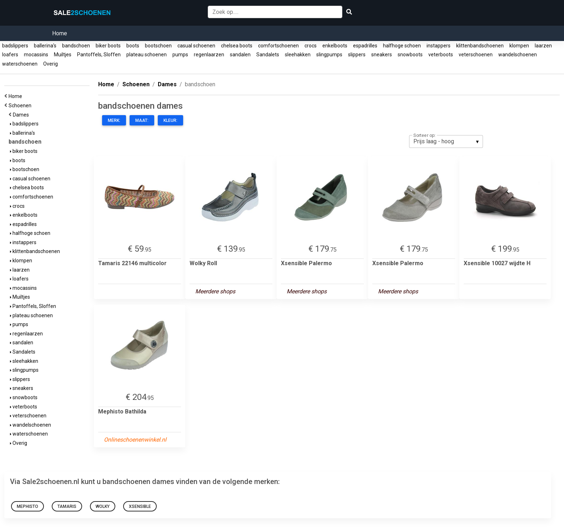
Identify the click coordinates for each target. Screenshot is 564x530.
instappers (438, 45)
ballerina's (45, 45)
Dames (22, 115)
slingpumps (329, 54)
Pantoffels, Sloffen (99, 54)
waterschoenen (20, 64)
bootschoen (158, 45)
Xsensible (140, 506)
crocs (310, 45)
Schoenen (21, 105)
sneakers (381, 54)
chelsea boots (237, 45)
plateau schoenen (146, 54)
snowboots (410, 54)
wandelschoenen (517, 54)
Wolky (103, 506)
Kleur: (170, 120)
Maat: (141, 120)
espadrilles (365, 45)
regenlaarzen (209, 54)
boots (132, 45)
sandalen (240, 54)
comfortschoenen (278, 45)
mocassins (36, 54)
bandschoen (76, 45)
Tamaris (66, 506)
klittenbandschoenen (480, 45)
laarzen (543, 45)
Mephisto (27, 506)
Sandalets (267, 54)
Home (59, 33)
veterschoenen (476, 54)
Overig (50, 64)
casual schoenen (196, 45)
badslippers (15, 45)
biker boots (108, 45)
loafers (10, 54)
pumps (180, 54)
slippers (357, 54)
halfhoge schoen (402, 45)
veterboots (440, 54)
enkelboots (334, 45)
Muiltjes (63, 54)
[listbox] (446, 141)
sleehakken (298, 54)
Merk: (114, 120)
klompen (519, 45)
